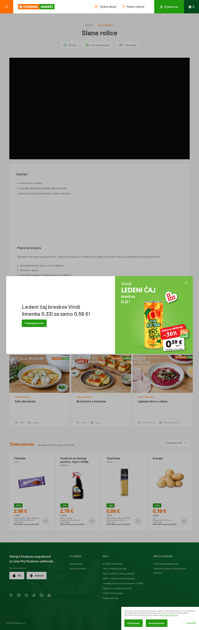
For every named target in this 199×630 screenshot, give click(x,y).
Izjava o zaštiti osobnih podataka (118, 573)
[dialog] (160, 618)
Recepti (89, 25)
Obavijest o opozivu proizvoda (117, 588)
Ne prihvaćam (156, 623)
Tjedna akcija (75, 563)
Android (36, 575)
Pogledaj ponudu (34, 323)
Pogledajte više (176, 442)
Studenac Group (110, 598)
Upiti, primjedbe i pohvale (115, 568)
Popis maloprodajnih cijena (166, 563)
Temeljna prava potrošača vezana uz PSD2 (123, 583)
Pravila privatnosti (170, 615)
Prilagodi (191, 623)
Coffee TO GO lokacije (113, 593)
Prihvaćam (133, 623)
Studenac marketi (77, 568)
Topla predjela (105, 25)
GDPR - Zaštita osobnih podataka (119, 578)
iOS (16, 575)
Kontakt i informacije (112, 563)
